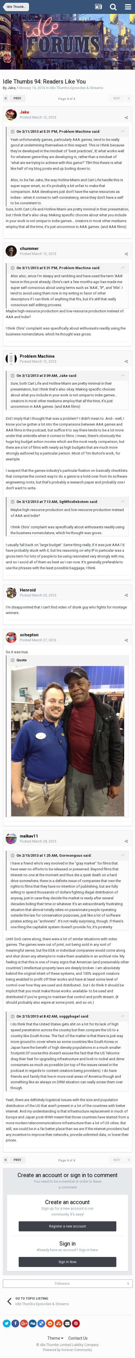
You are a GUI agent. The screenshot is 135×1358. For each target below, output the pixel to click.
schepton (29, 634)
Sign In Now (67, 1262)
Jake (11, 88)
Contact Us (78, 1338)
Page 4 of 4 (67, 99)
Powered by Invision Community (67, 1350)
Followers (62, 1284)
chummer (29, 248)
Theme (55, 1338)
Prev (17, 98)
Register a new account (67, 1226)
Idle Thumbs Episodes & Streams (76, 88)
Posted (38, 117)
